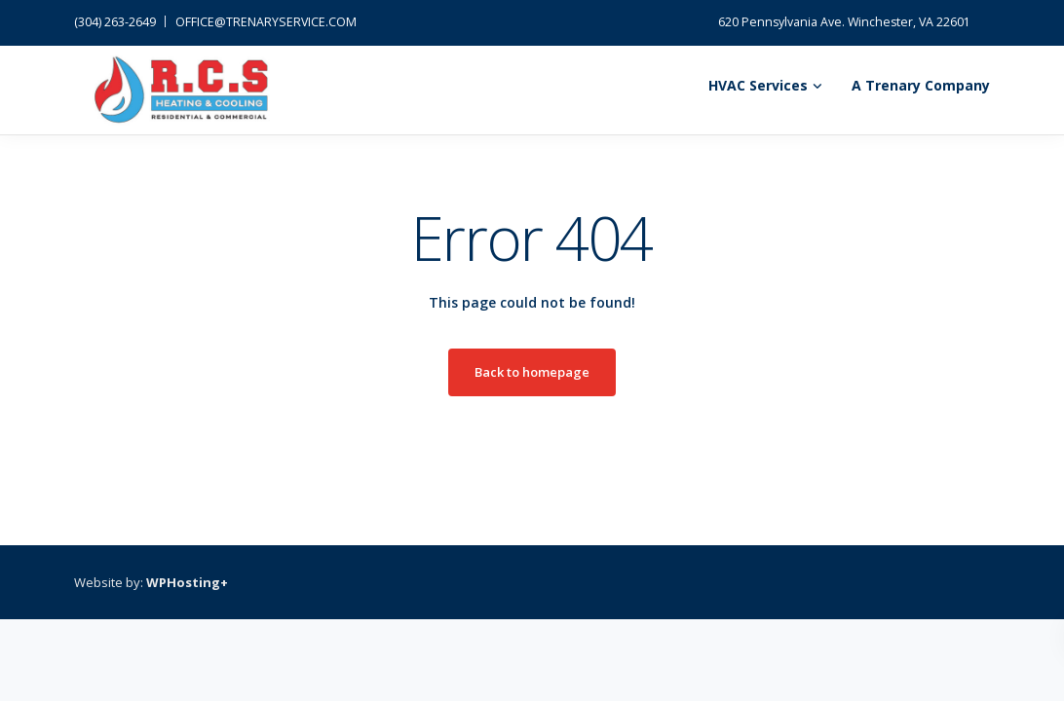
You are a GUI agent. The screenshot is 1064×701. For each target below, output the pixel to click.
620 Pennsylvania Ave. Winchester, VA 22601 (844, 22)
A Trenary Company (921, 85)
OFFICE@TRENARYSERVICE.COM (266, 22)
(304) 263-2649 (115, 22)
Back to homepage (532, 372)
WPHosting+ (187, 582)
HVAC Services (758, 85)
